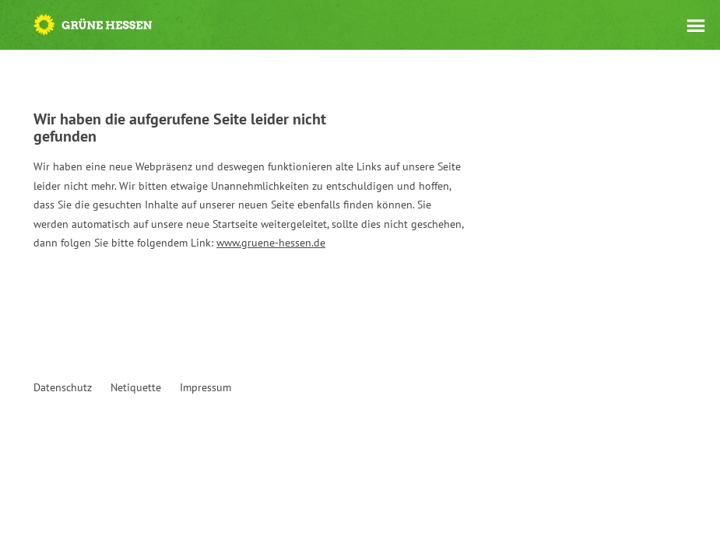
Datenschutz (62, 387)
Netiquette (136, 387)
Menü (696, 25)
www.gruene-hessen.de (270, 243)
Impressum (205, 387)
